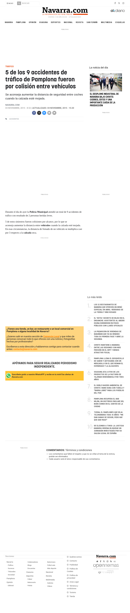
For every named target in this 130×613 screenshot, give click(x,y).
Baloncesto (32, 582)
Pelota (30, 585)
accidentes (14, 119)
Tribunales (11, 571)
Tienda (72, 596)
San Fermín (92, 22)
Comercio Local (51, 336)
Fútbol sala (51, 565)
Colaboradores (33, 562)
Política (10, 565)
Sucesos (11, 568)
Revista (79, 22)
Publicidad (74, 565)
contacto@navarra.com (25, 349)
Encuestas (31, 568)
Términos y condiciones (78, 450)
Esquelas (120, 22)
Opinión (32, 22)
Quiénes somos (76, 557)
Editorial (11, 585)
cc (115, 561)
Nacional (68, 22)
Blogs (30, 565)
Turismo (73, 592)
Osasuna (43, 22)
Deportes (56, 22)
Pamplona (21, 22)
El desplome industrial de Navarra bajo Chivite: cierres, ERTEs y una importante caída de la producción (104, 100)
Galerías (50, 583)
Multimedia (106, 22)
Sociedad (11, 575)
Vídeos (49, 586)
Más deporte (51, 568)
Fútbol (30, 579)
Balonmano (51, 562)
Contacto (73, 561)
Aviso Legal (74, 582)
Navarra (9, 22)
